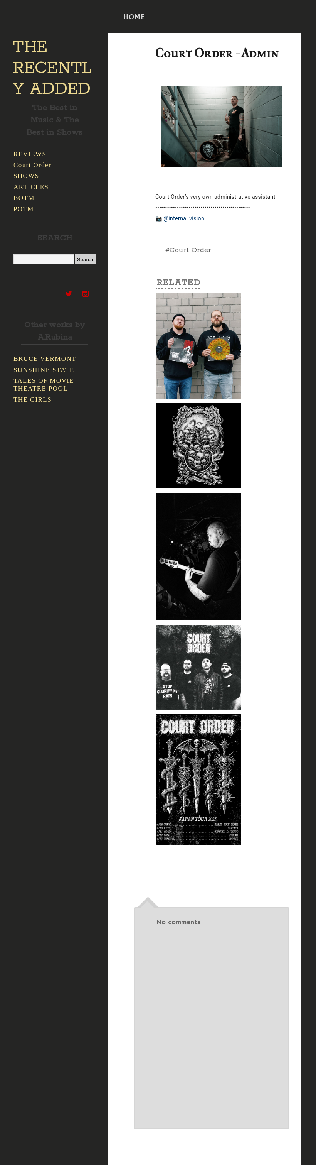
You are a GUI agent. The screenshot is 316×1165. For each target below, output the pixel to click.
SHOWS (26, 175)
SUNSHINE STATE (43, 370)
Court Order (32, 165)
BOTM (24, 197)
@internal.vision (183, 218)
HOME (134, 17)
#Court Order (188, 250)
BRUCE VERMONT (44, 358)
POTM (23, 209)
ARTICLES (31, 187)
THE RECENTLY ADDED (52, 68)
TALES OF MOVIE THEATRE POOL (43, 384)
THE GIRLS (32, 399)
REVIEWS (29, 154)
